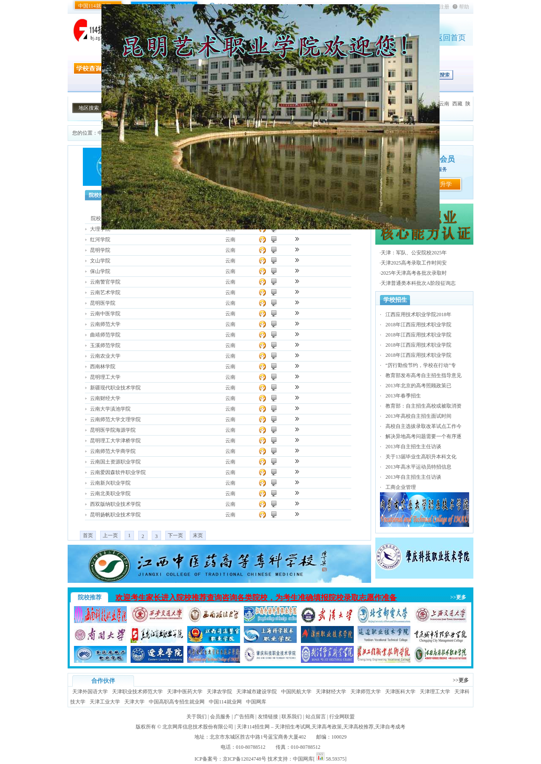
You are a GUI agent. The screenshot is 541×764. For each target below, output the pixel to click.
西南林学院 (102, 367)
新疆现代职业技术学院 (115, 388)
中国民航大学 (296, 692)
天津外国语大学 (90, 692)
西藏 (457, 104)
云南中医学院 (105, 314)
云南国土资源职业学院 (115, 462)
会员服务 (220, 717)
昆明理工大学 (105, 377)
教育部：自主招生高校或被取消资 (423, 406)
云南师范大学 (105, 324)
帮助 (464, 7)
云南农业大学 (105, 356)
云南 (444, 104)
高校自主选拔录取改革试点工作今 (423, 426)
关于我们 (196, 717)
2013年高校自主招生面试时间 (418, 416)
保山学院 (100, 271)
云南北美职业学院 (110, 493)
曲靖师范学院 (105, 335)
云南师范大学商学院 (113, 451)
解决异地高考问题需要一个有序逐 (423, 436)
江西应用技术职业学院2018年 (418, 314)
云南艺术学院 (105, 292)
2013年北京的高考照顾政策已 (418, 386)
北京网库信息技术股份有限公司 (197, 727)
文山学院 (100, 261)
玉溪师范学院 (105, 345)
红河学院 (100, 240)
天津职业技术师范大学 (137, 692)
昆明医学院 (102, 303)
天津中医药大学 (184, 692)
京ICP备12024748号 (244, 759)
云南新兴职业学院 (110, 483)
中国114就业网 (94, 6)
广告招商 (244, 717)
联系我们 (291, 717)
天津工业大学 (105, 702)
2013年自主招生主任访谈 (413, 447)
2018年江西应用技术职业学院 (418, 325)
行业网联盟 (342, 717)
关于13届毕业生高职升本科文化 (420, 457)
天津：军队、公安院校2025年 (414, 253)
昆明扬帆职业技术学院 (115, 515)
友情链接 (268, 717)
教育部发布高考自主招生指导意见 (423, 375)
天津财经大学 (331, 692)
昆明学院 (100, 250)
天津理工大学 (435, 692)
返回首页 (450, 37)
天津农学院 (219, 692)
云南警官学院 (105, 282)
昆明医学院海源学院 (113, 430)
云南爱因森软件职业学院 (118, 472)
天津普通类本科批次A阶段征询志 (418, 283)
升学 (446, 184)
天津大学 (134, 702)
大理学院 (100, 229)
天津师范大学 (365, 692)
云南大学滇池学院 (110, 409)
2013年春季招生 (403, 396)
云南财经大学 (105, 398)
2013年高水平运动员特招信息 (418, 467)
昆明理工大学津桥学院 (115, 441)
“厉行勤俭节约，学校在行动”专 (420, 365)
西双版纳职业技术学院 (115, 504)
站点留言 (316, 717)
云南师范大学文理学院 (115, 419)
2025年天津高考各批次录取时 (414, 273)
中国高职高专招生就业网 (177, 702)
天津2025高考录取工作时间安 (414, 263)
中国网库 (256, 702)
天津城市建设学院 (256, 692)
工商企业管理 (400, 487)
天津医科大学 (400, 692)
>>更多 (458, 597)
